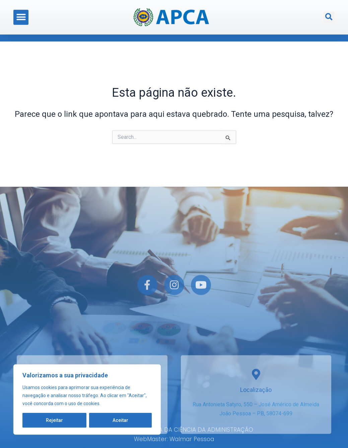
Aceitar (120, 420)
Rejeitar (54, 420)
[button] (20, 14)
